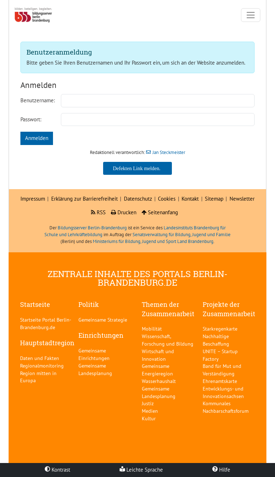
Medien (150, 410)
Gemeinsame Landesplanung (95, 369)
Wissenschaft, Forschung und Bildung (167, 340)
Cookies (166, 198)
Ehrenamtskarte (220, 381)
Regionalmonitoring (42, 365)
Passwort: (30, 119)
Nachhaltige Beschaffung (216, 340)
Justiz (148, 403)
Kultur (149, 418)
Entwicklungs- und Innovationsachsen (223, 392)
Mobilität (152, 328)
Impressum (32, 198)
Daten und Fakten (39, 358)
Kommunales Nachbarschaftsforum (226, 407)
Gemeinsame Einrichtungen (94, 354)
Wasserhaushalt (159, 381)
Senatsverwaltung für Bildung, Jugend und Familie (181, 235)
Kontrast (57, 469)
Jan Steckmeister (169, 152)
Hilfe (221, 469)
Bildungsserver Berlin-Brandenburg (92, 228)
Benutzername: (37, 100)
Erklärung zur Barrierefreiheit (84, 198)
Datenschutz (138, 198)
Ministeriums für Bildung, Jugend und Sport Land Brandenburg (153, 241)
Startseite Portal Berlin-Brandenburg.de (45, 323)
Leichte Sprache (141, 469)
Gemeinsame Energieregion (157, 370)
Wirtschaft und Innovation (158, 355)
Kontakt (190, 198)
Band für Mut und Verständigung (222, 370)
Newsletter (242, 198)
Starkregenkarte (220, 328)
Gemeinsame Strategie (102, 319)
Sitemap (214, 198)
